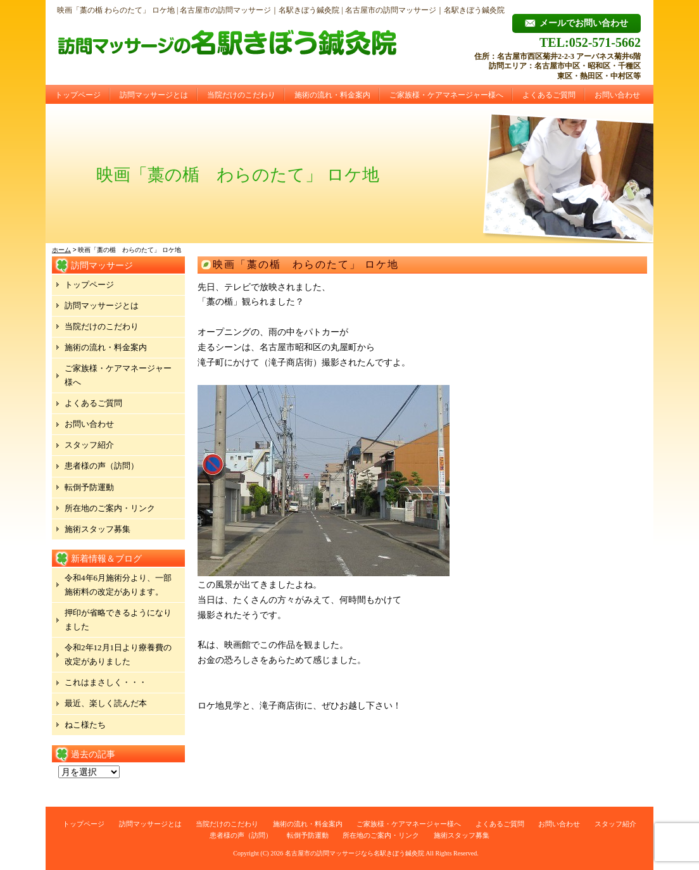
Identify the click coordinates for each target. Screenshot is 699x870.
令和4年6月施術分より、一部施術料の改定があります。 (118, 584)
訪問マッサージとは (154, 95)
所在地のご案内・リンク (110, 508)
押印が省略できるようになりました (118, 619)
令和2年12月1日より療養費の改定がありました (118, 654)
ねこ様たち (85, 724)
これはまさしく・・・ (106, 682)
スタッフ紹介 (89, 445)
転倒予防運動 (89, 487)
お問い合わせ (617, 95)
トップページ (78, 95)
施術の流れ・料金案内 (332, 95)
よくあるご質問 (549, 95)
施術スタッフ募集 (97, 529)
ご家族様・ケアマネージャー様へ (446, 95)
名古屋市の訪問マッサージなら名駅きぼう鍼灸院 (354, 853)
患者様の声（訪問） (102, 465)
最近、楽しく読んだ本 (106, 703)
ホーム (61, 249)
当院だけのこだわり (241, 95)
